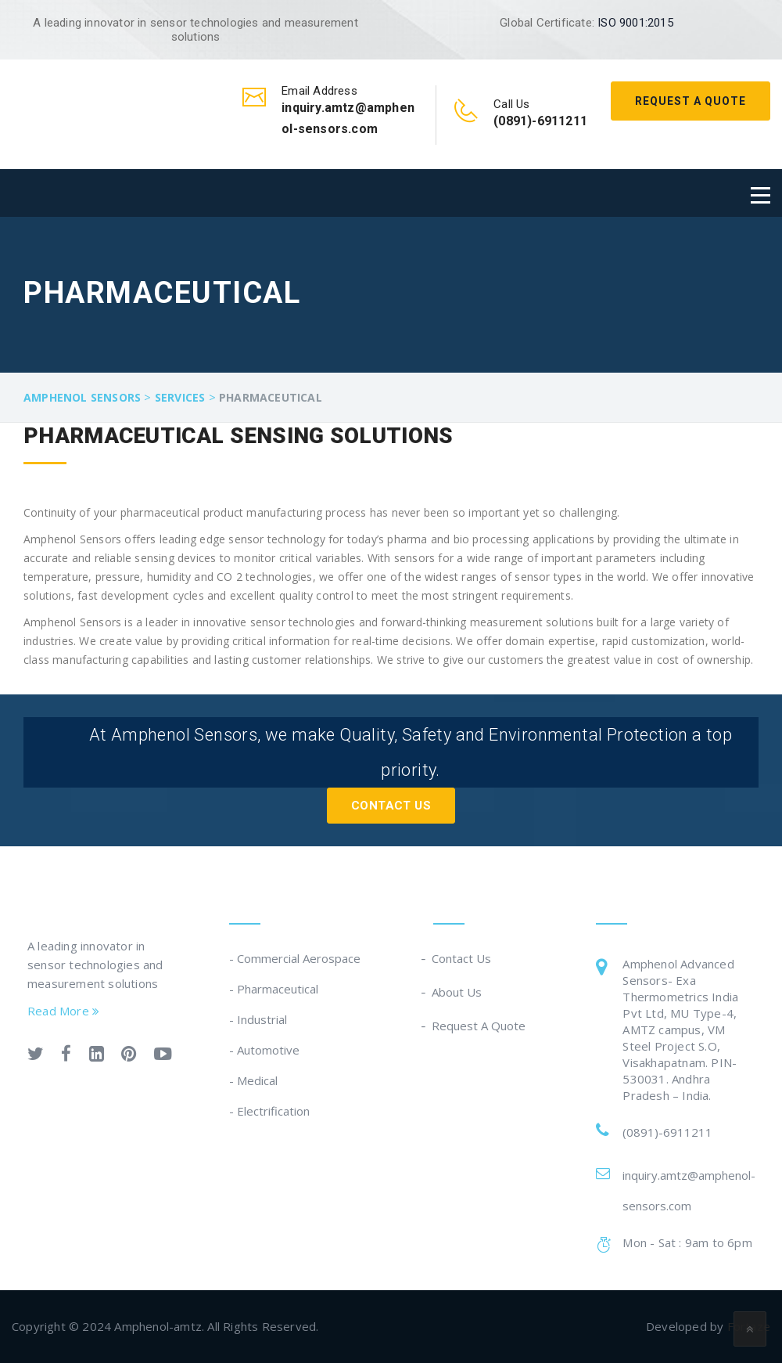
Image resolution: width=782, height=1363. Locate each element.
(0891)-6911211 (667, 1132)
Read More (63, 1011)
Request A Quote (690, 101)
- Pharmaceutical (273, 989)
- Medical (253, 1080)
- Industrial (258, 1019)
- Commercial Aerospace (295, 958)
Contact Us (391, 806)
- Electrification (269, 1111)
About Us (457, 992)
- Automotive (264, 1050)
